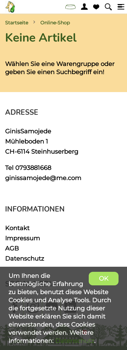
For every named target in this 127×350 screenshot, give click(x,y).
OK (103, 278)
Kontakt (17, 228)
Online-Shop (55, 23)
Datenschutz (24, 258)
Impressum (22, 238)
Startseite (16, 23)
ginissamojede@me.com (43, 177)
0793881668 (33, 167)
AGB (12, 248)
